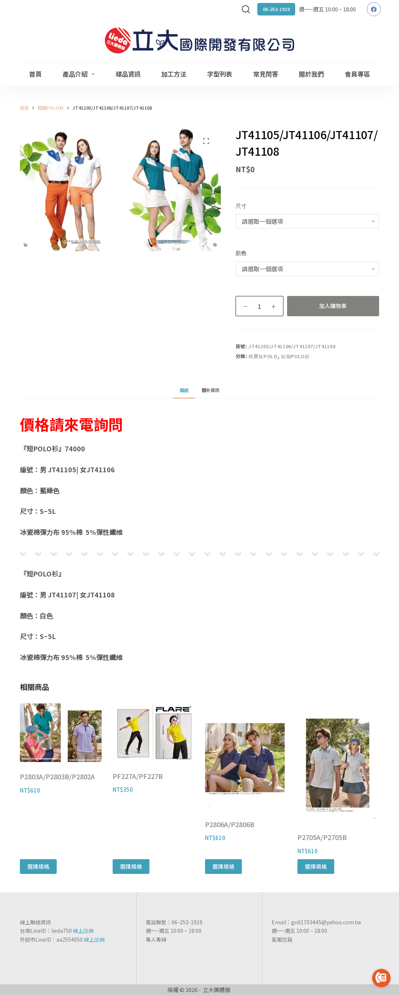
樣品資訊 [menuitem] (128, 73)
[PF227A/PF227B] (153, 732)
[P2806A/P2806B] (245, 756)
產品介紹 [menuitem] (80, 73)
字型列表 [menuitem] (219, 73)
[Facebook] (374, 9)
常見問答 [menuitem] (265, 73)
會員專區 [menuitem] (357, 73)
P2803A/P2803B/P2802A (57, 776)
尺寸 (241, 205)
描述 (184, 390)
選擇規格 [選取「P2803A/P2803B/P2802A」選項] (38, 866)
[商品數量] (259, 306)
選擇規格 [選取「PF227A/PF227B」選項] (131, 866)
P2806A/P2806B (229, 824)
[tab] (184, 390)
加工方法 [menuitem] (173, 73)
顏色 (241, 253)
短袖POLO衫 (295, 356)
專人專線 (156, 939)
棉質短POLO (263, 356)
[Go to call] (381, 978)
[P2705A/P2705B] (338, 763)
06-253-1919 (276, 9)
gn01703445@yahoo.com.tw (326, 922)
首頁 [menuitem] (35, 73)
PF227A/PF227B (138, 776)
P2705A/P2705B (322, 837)
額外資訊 (210, 390)
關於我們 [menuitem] (311, 73)
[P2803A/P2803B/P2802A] (60, 732)
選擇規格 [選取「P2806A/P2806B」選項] (223, 866)
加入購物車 (333, 306)
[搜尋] (246, 9)
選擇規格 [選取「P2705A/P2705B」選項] (316, 866)
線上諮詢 (83, 930)
